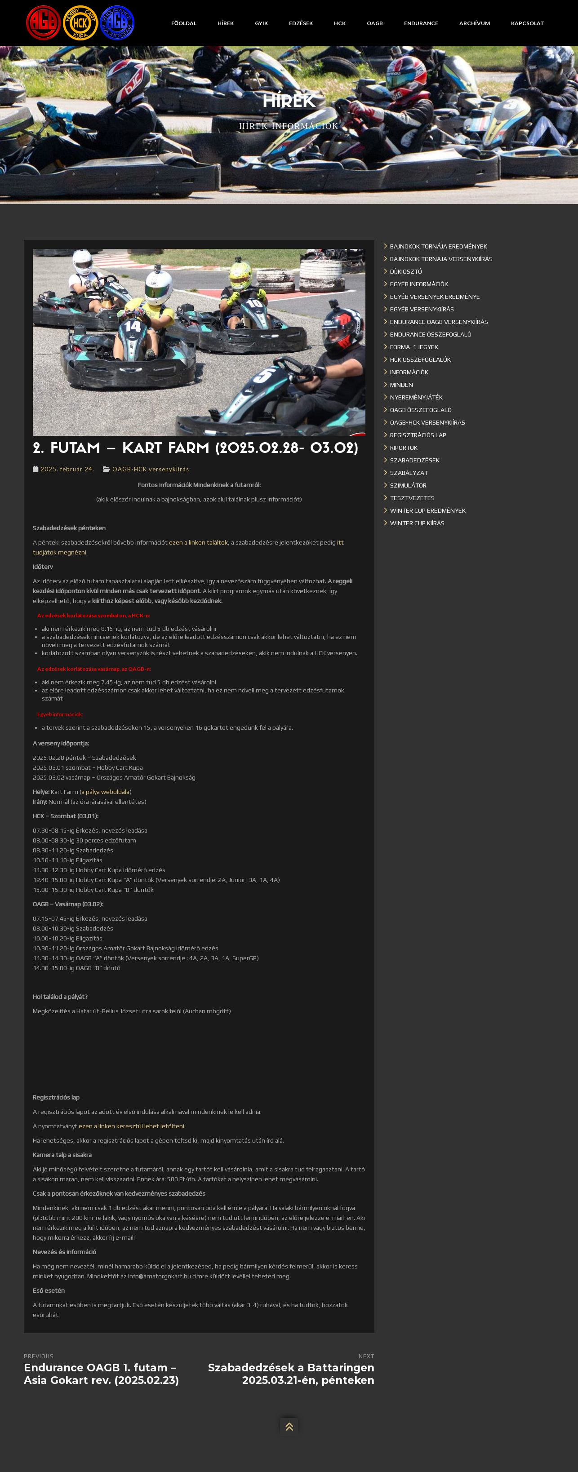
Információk (409, 372)
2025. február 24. (67, 469)
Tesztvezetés (412, 497)
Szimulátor (408, 485)
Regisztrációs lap (418, 435)
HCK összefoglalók (420, 359)
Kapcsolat (527, 23)
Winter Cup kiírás (417, 523)
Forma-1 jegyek (414, 346)
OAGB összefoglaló (421, 409)
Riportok (404, 447)
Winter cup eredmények (428, 510)
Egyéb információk (419, 284)
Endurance (421, 23)
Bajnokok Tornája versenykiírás (441, 258)
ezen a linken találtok (198, 542)
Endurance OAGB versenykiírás (439, 321)
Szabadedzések (415, 460)
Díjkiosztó (406, 271)
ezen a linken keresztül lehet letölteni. (132, 1126)
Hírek (226, 23)
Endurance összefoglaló (430, 334)
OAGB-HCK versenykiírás (150, 469)
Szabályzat (409, 472)
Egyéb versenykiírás (422, 309)
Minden (401, 384)
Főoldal (183, 23)
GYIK (261, 23)
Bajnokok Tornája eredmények (438, 246)
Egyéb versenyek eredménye (435, 296)
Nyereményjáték (416, 397)
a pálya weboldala (105, 791)
